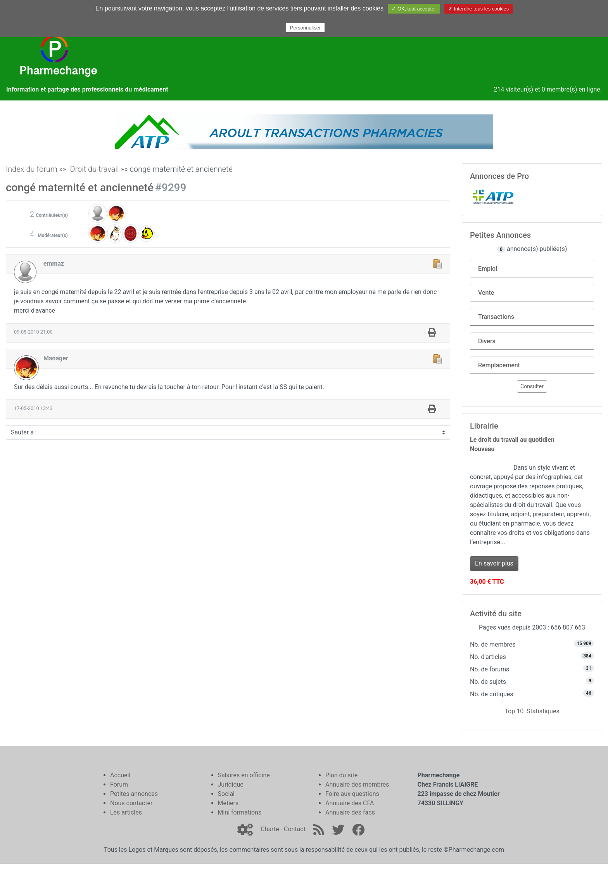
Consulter (532, 386)
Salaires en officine (244, 775)
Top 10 (513, 711)
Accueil (120, 775)
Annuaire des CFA (349, 803)
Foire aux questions (352, 793)
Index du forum (31, 169)
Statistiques (543, 711)
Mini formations (240, 812)
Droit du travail (94, 169)
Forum (119, 784)
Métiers (228, 803)
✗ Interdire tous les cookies (478, 9)
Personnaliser (305, 28)
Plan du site (341, 775)
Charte (270, 829)
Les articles (126, 812)
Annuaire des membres (357, 784)
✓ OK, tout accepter (414, 9)
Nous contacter (131, 803)
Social (226, 793)
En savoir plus (494, 563)
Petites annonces (134, 793)
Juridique (231, 784)
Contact (295, 829)
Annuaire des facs (350, 812)
